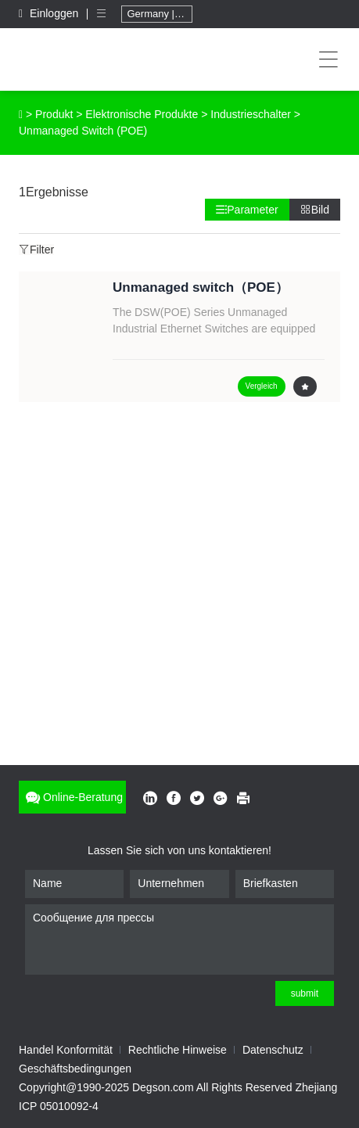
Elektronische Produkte (141, 114)
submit (304, 993)
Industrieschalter (250, 114)
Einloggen (50, 13)
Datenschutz (272, 1050)
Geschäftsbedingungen (75, 1068)
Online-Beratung (72, 797)
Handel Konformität (66, 1050)
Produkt (54, 114)
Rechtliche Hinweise (177, 1050)
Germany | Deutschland (159, 14)
